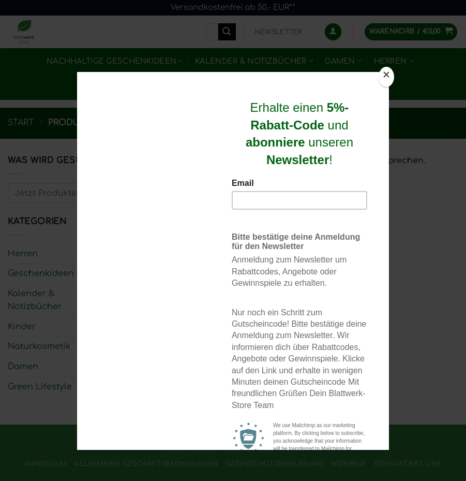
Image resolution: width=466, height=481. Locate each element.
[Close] (386, 77)
